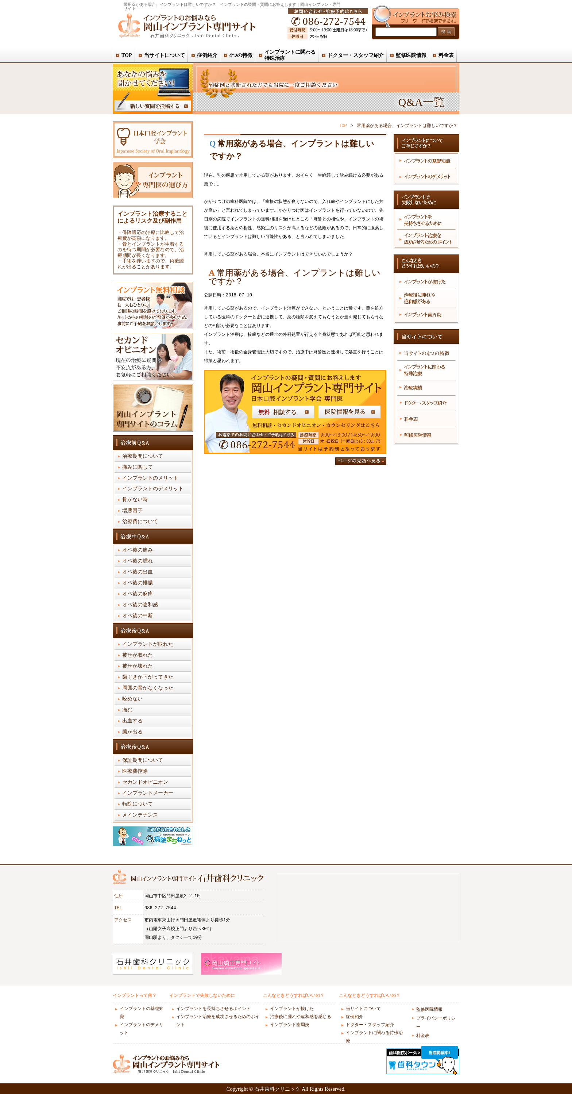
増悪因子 (132, 510)
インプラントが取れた (147, 644)
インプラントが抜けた (292, 1009)
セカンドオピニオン (145, 782)
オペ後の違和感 (140, 605)
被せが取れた (137, 655)
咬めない (132, 699)
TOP (343, 126)
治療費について (140, 521)
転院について (137, 804)
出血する (132, 721)
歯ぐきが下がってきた (147, 677)
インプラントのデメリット (152, 488)
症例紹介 (354, 1017)
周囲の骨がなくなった (147, 688)
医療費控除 (135, 771)
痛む (127, 710)
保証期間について (142, 760)
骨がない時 (135, 499)
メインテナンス (140, 815)
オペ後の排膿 (137, 583)
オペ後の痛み (137, 550)
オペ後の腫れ (137, 561)
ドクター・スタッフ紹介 (370, 1025)
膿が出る (132, 732)
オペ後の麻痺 (137, 594)
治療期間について (142, 456)
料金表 (422, 1036)
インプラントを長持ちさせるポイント (213, 1009)
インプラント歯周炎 (289, 1025)
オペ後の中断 (137, 616)
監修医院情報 (429, 1009)
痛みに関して (137, 467)
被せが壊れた (137, 666)
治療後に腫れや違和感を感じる (300, 1017)
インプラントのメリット (150, 478)
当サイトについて (363, 1009)
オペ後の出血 (137, 572)
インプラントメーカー (147, 793)
